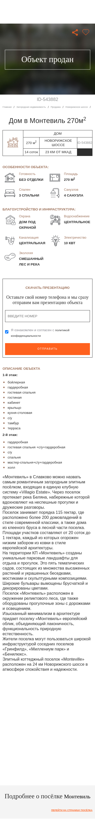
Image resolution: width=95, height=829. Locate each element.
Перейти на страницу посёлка (68, 818)
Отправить (47, 349)
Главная (8, 107)
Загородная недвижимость (35, 107)
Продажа (62, 107)
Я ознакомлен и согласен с (41, 333)
